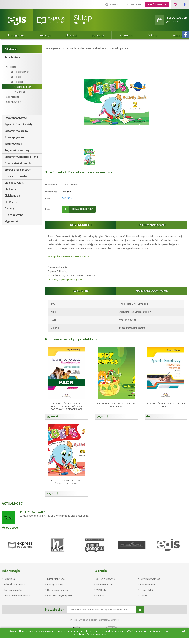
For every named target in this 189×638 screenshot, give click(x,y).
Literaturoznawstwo (16, 176)
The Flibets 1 (16, 76)
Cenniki (143, 595)
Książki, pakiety (22, 86)
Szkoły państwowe (16, 117)
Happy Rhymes (13, 101)
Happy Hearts (12, 96)
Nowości (71, 35)
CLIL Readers (12, 195)
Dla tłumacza (12, 189)
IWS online (19, 91)
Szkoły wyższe (13, 143)
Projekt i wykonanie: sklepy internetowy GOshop (94, 620)
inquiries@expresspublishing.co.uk (66, 279)
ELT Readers (12, 202)
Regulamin (125, 35)
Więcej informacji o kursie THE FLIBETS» (68, 256)
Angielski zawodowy (17, 150)
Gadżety (9, 208)
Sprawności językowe (18, 169)
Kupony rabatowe (56, 579)
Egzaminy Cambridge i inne (21, 156)
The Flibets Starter (18, 71)
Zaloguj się (133, 4)
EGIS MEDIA (102, 595)
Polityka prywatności (150, 579)
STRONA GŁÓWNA (105, 579)
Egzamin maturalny (16, 130)
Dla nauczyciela (14, 182)
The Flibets (10, 66)
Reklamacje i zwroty (57, 590)
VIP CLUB (101, 590)
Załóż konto (157, 4)
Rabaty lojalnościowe (14, 584)
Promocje (44, 35)
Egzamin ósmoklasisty (18, 124)
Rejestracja (10, 579)
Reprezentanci (147, 584)
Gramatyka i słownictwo (19, 163)
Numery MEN (146, 590)
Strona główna (15, 35)
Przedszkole (12, 57)
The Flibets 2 (16, 81)
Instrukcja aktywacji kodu (60, 595)
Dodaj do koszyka (82, 209)
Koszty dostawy (55, 584)
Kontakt (177, 35)
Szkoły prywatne (14, 137)
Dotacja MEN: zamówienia (17, 595)
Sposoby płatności (13, 590)
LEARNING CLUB (104, 584)
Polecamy (98, 35)
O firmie (152, 35)
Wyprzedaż (11, 221)
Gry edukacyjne (14, 215)
